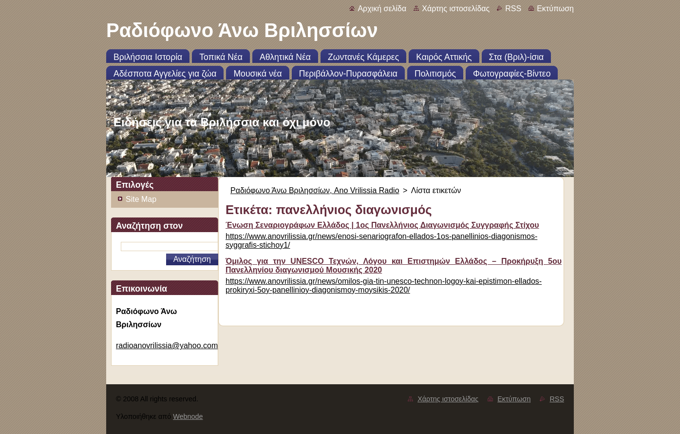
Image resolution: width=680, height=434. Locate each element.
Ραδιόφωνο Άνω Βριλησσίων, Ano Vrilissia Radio (314, 190)
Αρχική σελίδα (382, 8)
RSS (513, 8)
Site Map (141, 199)
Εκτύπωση (555, 8)
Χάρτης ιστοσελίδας (456, 8)
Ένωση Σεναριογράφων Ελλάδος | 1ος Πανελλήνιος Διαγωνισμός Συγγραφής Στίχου (382, 225)
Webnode (188, 416)
